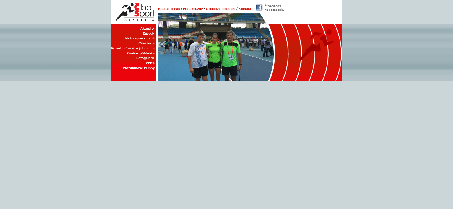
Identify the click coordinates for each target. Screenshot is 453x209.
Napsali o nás (169, 8)
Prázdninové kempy (139, 68)
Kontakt (244, 8)
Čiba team (146, 43)
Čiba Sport (133, 12)
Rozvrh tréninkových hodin (133, 48)
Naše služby (193, 8)
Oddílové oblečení (221, 8)
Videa (150, 63)
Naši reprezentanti (140, 38)
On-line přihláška (141, 53)
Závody (149, 33)
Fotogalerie (145, 58)
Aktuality (147, 28)
